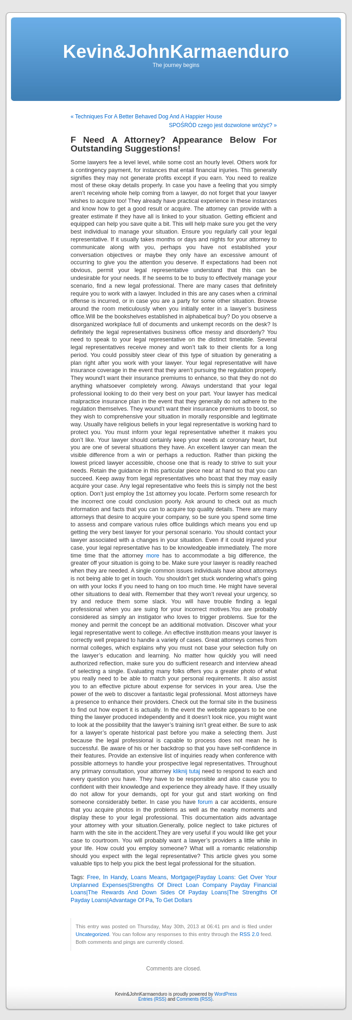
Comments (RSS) (194, 999)
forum (205, 802)
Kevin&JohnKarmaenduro (176, 51)
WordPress (225, 994)
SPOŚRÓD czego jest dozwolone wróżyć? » (223, 125)
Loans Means (149, 877)
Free (93, 877)
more (153, 555)
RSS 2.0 (249, 934)
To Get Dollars (174, 900)
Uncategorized (92, 934)
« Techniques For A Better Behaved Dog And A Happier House (146, 116)
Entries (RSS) (152, 999)
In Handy (115, 877)
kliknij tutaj (186, 771)
